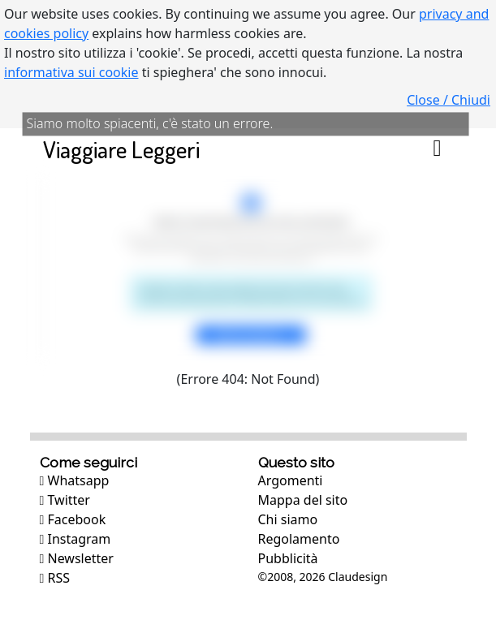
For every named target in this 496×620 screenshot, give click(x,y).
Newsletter (77, 558)
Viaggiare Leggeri (121, 149)
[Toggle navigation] (437, 149)
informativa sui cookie (71, 72)
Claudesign (357, 576)
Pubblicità (288, 558)
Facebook (73, 519)
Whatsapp (75, 480)
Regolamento (299, 539)
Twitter (65, 500)
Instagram (75, 539)
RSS (55, 578)
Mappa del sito (303, 500)
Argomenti (290, 480)
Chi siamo (288, 519)
